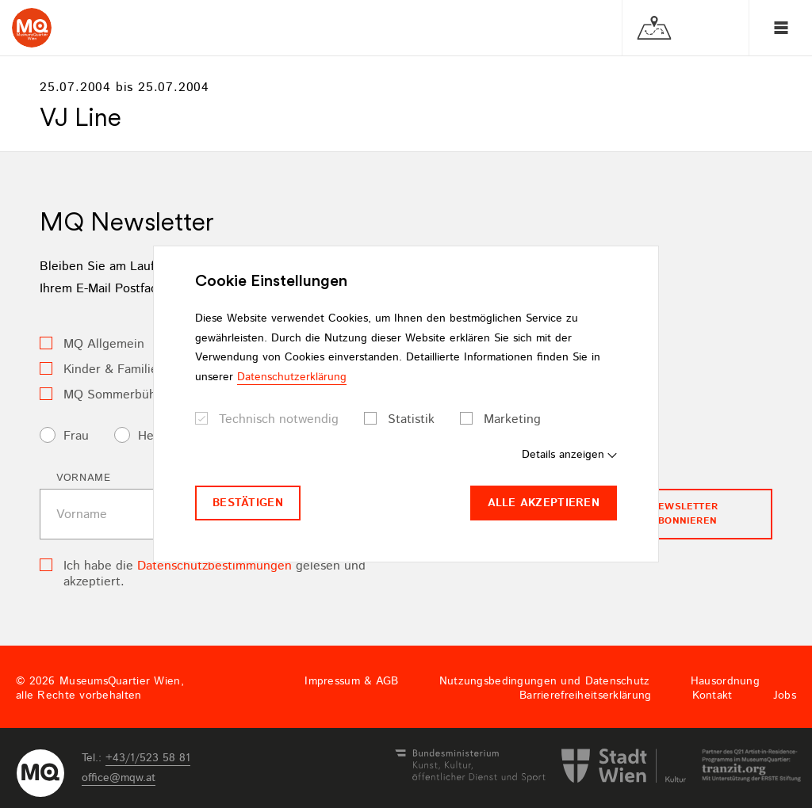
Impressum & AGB (351, 681)
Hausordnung (725, 681)
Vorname (83, 478)
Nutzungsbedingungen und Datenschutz (544, 681)
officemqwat (118, 778)
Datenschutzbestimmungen (214, 566)
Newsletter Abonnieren (684, 514)
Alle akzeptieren (543, 503)
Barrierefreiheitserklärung (585, 695)
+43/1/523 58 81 (147, 758)
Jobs (784, 695)
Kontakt (712, 695)
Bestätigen (248, 503)
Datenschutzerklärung (292, 377)
